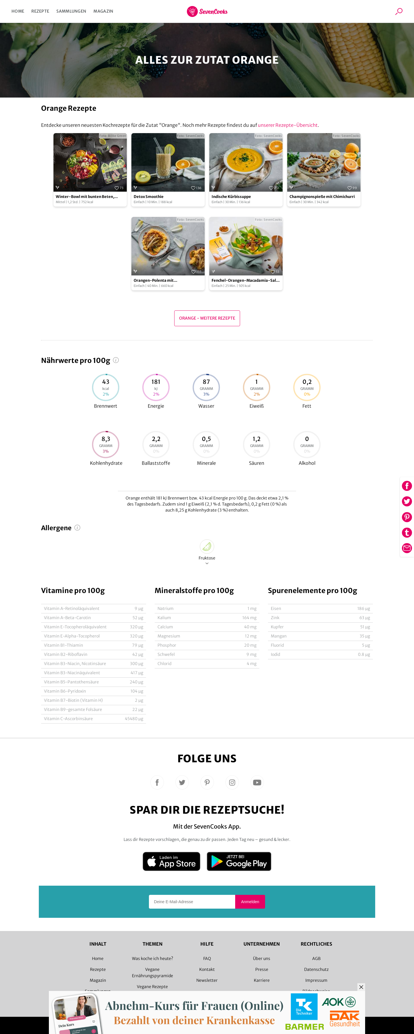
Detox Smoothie (149, 196)
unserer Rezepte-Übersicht (288, 125)
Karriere (262, 980)
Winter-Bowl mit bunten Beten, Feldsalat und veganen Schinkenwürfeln (85, 197)
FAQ (207, 958)
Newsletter (207, 980)
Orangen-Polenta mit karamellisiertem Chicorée (158, 280)
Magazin (103, 11)
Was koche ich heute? (152, 958)
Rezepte (40, 11)
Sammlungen (71, 11)
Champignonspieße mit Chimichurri (322, 196)
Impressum (316, 980)
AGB (316, 958)
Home (18, 11)
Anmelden (250, 901)
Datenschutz (316, 969)
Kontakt (207, 969)
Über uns (261, 958)
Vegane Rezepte (152, 986)
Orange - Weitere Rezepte (207, 318)
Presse (261, 969)
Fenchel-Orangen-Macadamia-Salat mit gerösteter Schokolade (246, 280)
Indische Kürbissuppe (231, 196)
